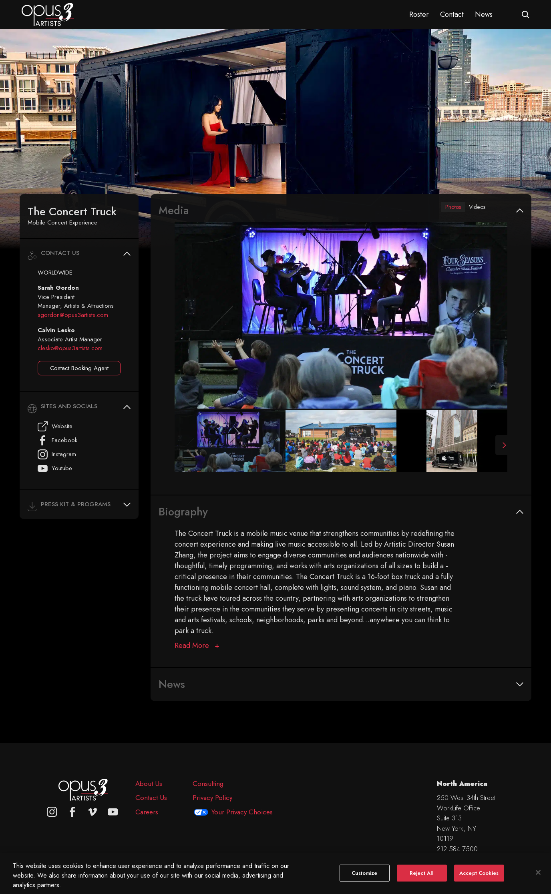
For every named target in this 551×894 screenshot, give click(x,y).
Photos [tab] (445, 207)
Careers (146, 812)
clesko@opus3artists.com (70, 348)
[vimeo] (92, 812)
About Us (148, 783)
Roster (419, 14)
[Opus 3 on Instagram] (52, 812)
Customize (364, 881)
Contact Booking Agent (79, 368)
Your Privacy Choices (242, 812)
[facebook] (72, 812)
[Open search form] (525, 14)
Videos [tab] (474, 207)
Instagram (57, 454)
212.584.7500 (457, 849)
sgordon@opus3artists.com (73, 315)
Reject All (422, 881)
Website (55, 426)
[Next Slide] (501, 447)
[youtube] (113, 812)
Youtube (55, 468)
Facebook (57, 440)
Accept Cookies (479, 881)
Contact (452, 14)
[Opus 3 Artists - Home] (48, 14)
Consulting (208, 783)
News (484, 14)
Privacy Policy (212, 797)
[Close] (538, 881)
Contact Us (151, 797)
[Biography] (197, 647)
